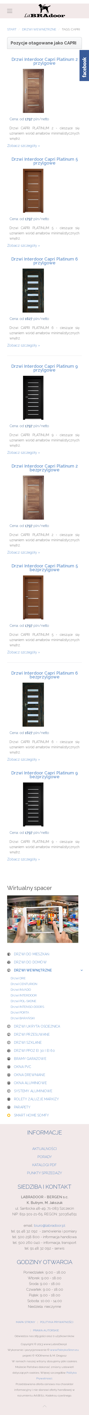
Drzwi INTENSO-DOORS (27, 1007)
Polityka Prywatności (56, 1322)
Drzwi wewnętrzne (39, 29)
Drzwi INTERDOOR (24, 995)
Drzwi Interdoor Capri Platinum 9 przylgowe (44, 368)
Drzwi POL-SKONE (23, 1001)
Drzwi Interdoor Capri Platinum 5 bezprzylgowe (44, 568)
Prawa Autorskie (46, 1330)
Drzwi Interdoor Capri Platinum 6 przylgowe (44, 261)
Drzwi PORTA (20, 1012)
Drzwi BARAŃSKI (23, 1018)
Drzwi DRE (18, 978)
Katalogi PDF (44, 1165)
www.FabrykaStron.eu (64, 1350)
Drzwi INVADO (21, 989)
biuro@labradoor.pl (49, 1225)
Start (11, 29)
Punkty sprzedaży (44, 1173)
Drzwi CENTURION (24, 984)
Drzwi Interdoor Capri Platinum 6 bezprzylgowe (44, 675)
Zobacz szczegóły (22, 146)
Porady (44, 1157)
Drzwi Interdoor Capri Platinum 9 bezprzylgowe (44, 775)
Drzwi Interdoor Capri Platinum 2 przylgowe (44, 61)
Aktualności (44, 1149)
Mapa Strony (25, 1322)
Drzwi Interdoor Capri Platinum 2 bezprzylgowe (44, 468)
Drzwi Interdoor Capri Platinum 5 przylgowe (44, 161)
